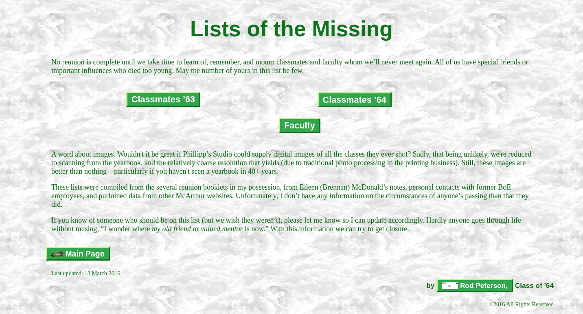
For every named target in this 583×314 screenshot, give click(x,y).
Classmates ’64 (354, 100)
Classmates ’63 (163, 99)
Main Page (78, 253)
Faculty (299, 125)
